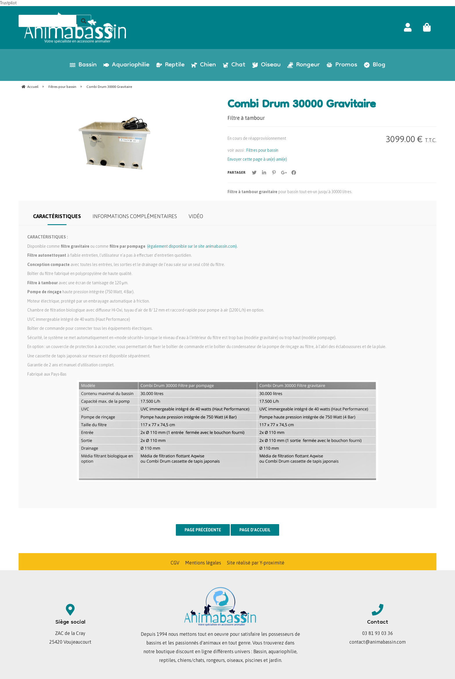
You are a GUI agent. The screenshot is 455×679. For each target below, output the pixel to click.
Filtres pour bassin (262, 150)
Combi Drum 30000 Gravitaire (301, 105)
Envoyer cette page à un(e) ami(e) (257, 159)
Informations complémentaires (135, 216)
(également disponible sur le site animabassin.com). (192, 246)
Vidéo (196, 216)
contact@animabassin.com (377, 641)
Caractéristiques (57, 216)
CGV (175, 562)
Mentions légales (203, 562)
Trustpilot (8, 3)
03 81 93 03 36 (377, 633)
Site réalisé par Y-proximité (255, 562)
